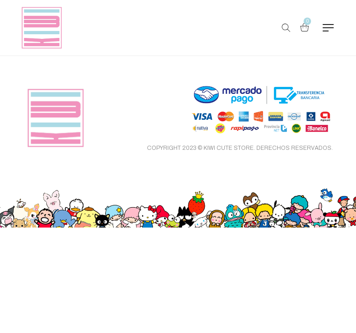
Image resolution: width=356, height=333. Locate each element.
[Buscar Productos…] (286, 28)
